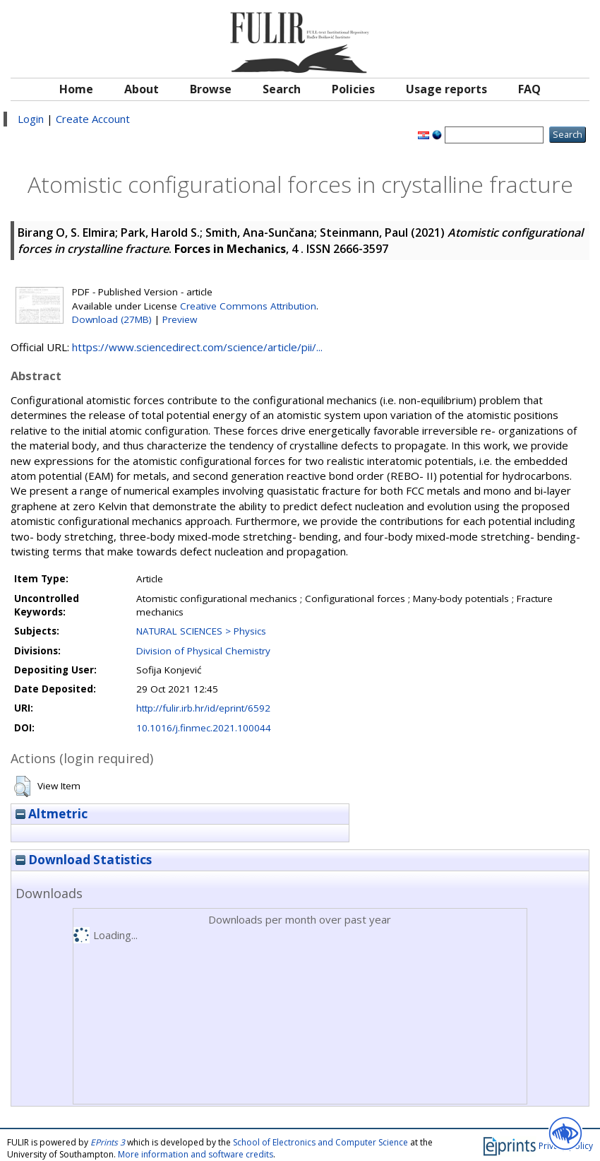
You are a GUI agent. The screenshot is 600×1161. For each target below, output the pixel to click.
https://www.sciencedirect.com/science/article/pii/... (197, 347)
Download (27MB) (112, 319)
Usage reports (446, 89)
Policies (353, 89)
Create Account (93, 119)
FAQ (529, 89)
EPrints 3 (107, 1142)
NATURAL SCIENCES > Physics (201, 631)
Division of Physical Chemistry (203, 650)
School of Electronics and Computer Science (320, 1142)
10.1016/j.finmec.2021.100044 (203, 727)
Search (282, 89)
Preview (179, 319)
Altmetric (52, 814)
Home (76, 89)
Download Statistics (84, 859)
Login (31, 119)
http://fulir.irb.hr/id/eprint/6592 (203, 708)
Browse (211, 89)
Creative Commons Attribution (248, 306)
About (141, 89)
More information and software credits (195, 1154)
